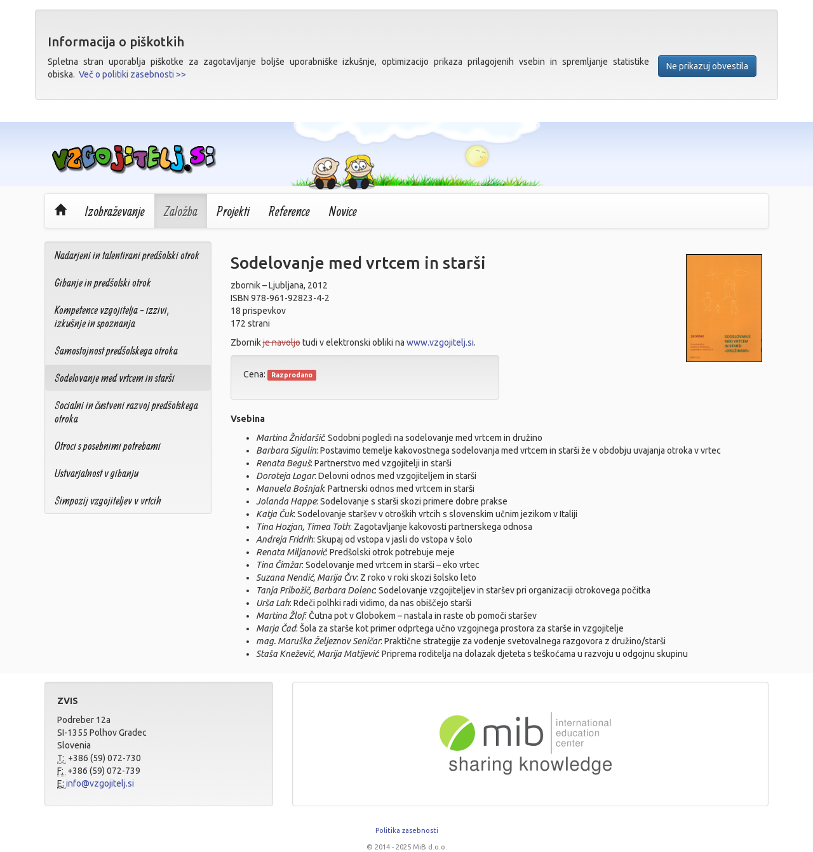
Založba (181, 211)
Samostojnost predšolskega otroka (116, 350)
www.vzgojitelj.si (440, 342)
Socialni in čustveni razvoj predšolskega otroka (126, 411)
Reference (289, 211)
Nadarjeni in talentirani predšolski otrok (127, 255)
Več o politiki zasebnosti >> (132, 74)
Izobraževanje (115, 211)
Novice (343, 211)
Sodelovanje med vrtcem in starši (115, 377)
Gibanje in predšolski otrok (103, 282)
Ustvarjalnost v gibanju (96, 473)
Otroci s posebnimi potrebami (108, 445)
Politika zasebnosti (406, 830)
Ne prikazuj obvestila (707, 66)
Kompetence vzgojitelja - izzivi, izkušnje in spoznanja (112, 316)
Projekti (233, 211)
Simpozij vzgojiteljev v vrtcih (108, 500)
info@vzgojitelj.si (100, 783)
